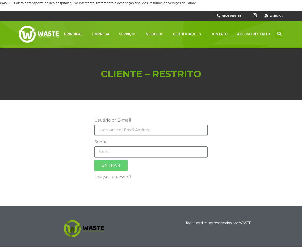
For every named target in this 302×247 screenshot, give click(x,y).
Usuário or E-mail (112, 120)
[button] (279, 34)
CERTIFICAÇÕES (187, 34)
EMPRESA (100, 34)
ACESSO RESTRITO (253, 34)
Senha (101, 142)
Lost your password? (112, 176)
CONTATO (219, 34)
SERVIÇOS (128, 34)
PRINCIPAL (73, 34)
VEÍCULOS (155, 34)
